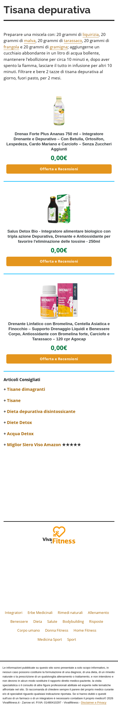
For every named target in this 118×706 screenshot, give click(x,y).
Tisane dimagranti (26, 389)
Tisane (14, 400)
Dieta (37, 621)
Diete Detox (19, 422)
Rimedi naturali (70, 612)
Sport (71, 639)
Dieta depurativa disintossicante (41, 411)
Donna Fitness (56, 630)
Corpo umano (28, 630)
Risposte (96, 621)
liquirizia (91, 34)
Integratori (13, 612)
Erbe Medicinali (40, 612)
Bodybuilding (73, 621)
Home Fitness (85, 630)
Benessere (19, 621)
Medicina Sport (50, 639)
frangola (11, 47)
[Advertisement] (59, 483)
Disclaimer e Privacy (93, 702)
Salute (52, 621)
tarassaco (73, 40)
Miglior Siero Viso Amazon (44, 444)
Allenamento (98, 612)
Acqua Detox (20, 433)
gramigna (59, 47)
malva (30, 40)
